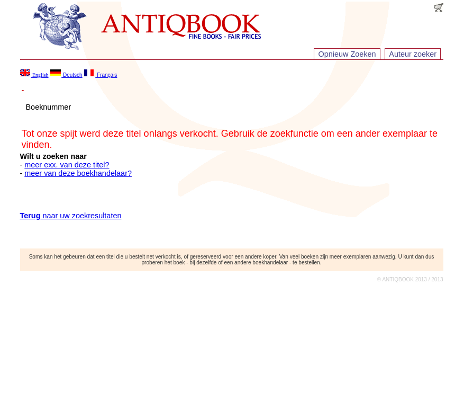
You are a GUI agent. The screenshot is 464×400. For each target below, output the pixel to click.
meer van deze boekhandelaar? (78, 173)
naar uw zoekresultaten (71, 215)
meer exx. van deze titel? (66, 165)
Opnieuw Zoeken (347, 54)
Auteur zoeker (412, 54)
